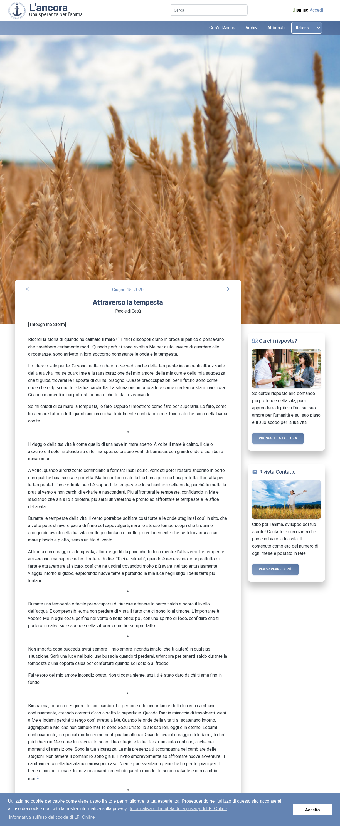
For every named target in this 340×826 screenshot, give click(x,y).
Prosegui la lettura (278, 438)
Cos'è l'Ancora (222, 27)
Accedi (316, 10)
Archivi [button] (251, 27)
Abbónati (276, 27)
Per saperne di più (275, 569)
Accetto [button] (312, 810)
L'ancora (48, 7)
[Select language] (306, 28)
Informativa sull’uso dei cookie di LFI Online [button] (52, 817)
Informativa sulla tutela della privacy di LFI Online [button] (178, 808)
